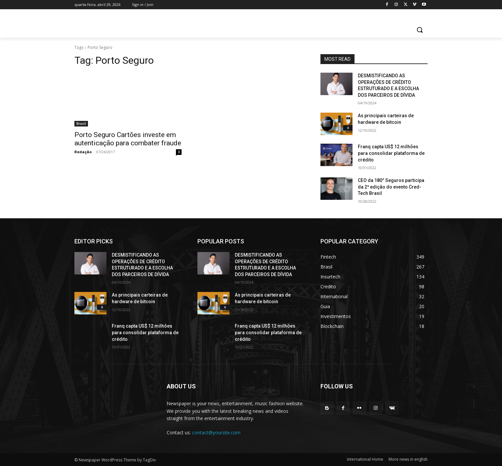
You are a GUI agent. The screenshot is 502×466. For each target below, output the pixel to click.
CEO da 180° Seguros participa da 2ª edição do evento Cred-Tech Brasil (391, 187)
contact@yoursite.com (216, 432)
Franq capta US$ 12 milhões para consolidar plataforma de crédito (391, 153)
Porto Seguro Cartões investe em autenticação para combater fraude (127, 139)
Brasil (81, 123)
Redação (83, 151)
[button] (420, 30)
